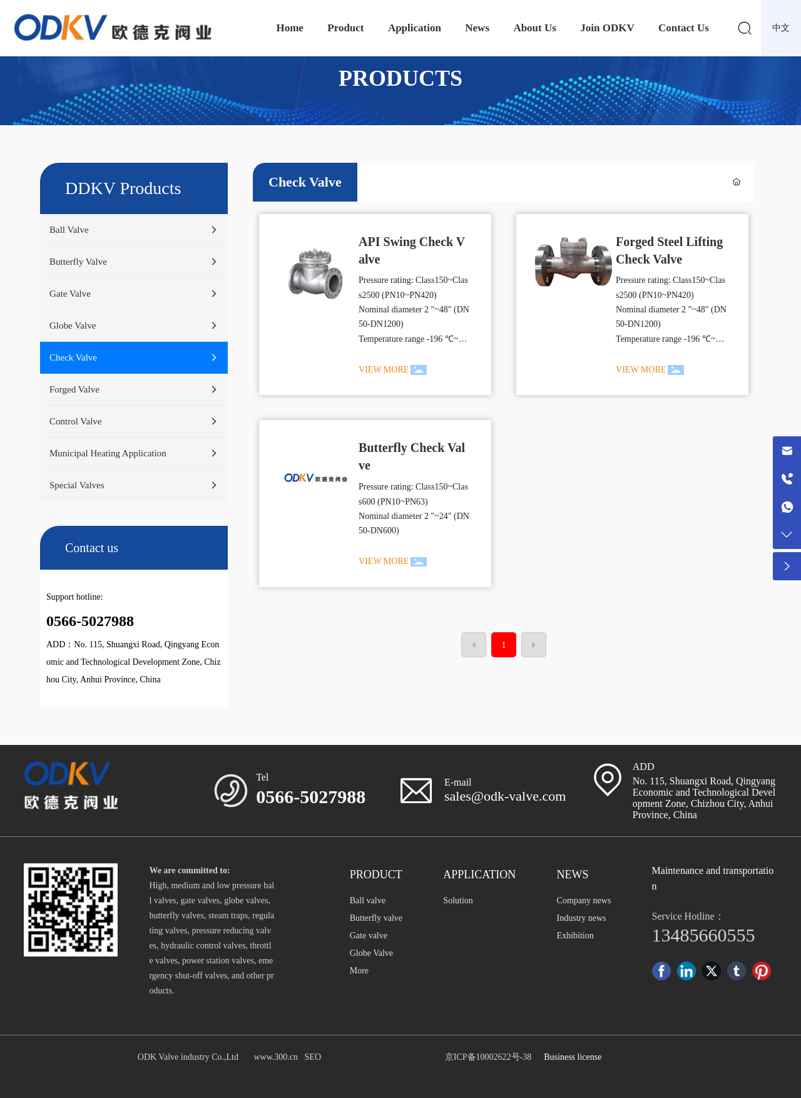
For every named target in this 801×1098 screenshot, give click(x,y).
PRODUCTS (400, 78)
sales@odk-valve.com (505, 796)
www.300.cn (275, 1057)
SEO (313, 1057)
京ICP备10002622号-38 (488, 1057)
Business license (572, 1057)
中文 (781, 28)
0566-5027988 (310, 796)
